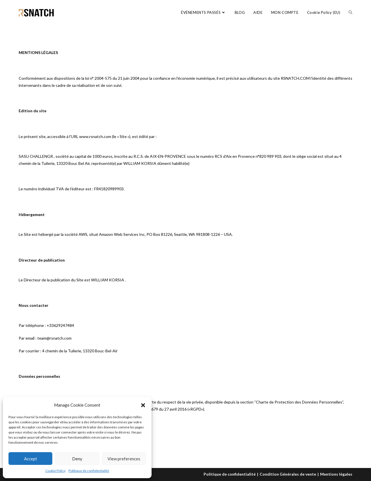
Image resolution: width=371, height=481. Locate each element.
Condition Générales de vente (288, 474)
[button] (143, 405)
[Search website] (350, 12)
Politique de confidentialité (88, 471)
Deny (77, 458)
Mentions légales (336, 474)
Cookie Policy (55, 471)
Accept (30, 458)
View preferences (123, 458)
